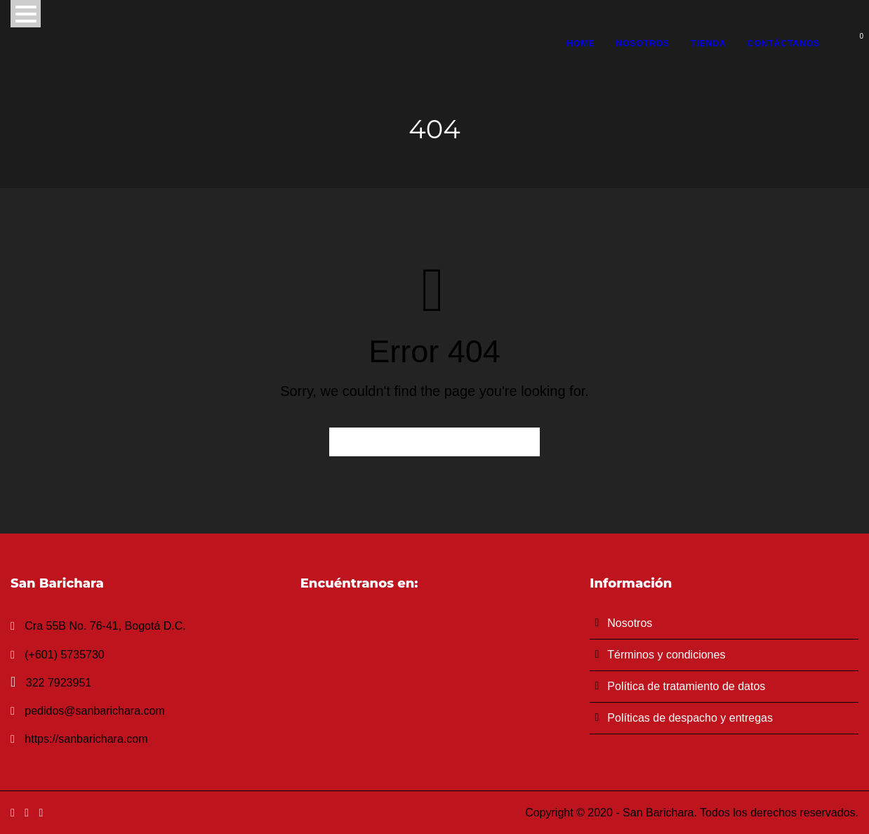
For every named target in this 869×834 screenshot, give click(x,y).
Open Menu (26, 13)
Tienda (709, 43)
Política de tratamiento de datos (686, 686)
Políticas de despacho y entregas (690, 718)
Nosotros (643, 43)
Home (580, 43)
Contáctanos (784, 43)
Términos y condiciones (666, 655)
